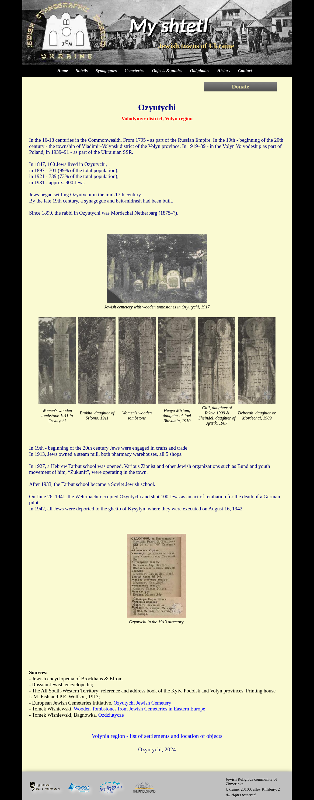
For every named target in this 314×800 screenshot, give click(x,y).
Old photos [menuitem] (200, 70)
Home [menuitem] (62, 70)
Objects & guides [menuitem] (167, 70)
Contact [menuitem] (245, 70)
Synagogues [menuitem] (106, 70)
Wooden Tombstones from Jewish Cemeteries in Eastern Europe (139, 709)
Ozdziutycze (111, 715)
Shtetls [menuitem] (82, 70)
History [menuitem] (223, 70)
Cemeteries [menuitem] (134, 70)
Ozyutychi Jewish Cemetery (142, 703)
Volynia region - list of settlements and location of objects (157, 736)
